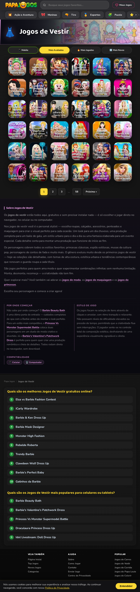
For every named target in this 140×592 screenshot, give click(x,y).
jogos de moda (71, 280)
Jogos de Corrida (123, 567)
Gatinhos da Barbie (28, 482)
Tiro (70, 15)
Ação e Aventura (20, 15)
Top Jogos (33, 563)
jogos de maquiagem (99, 280)
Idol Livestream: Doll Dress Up (36, 537)
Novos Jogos (34, 567)
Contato (72, 567)
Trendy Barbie (25, 454)
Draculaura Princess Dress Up (35, 528)
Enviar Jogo (74, 571)
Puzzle (114, 15)
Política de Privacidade (57, 587)
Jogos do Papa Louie (125, 571)
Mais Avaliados (54, 50)
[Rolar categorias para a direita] (136, 14)
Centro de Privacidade (79, 575)
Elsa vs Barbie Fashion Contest (36, 400)
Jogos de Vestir (122, 563)
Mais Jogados (85, 50)
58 (76, 191)
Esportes (91, 15)
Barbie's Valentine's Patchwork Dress (40, 510)
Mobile (23, 50)
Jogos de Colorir (123, 575)
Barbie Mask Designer (30, 427)
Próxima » (91, 191)
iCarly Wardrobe (26, 409)
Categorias (33, 571)
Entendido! (126, 586)
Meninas (48, 15)
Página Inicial (35, 559)
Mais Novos (117, 50)
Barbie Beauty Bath (53, 310)
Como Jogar (74, 563)
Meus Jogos (123, 5)
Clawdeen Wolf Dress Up (32, 463)
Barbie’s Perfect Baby (30, 473)
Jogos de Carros (123, 559)
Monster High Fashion (30, 436)
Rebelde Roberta (27, 445)
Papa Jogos (9, 381)
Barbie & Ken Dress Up (31, 418)
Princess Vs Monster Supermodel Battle (42, 519)
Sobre (71, 559)
